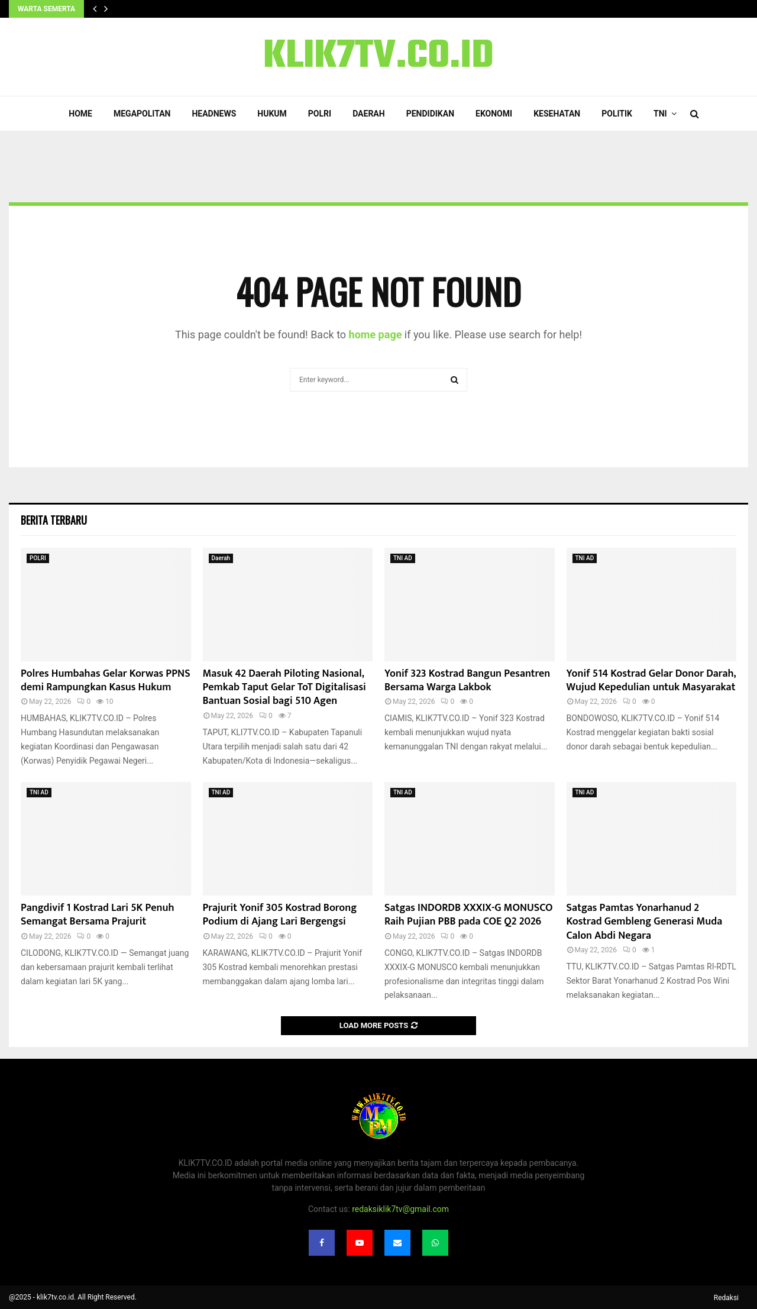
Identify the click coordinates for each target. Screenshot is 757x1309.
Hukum (272, 113)
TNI (660, 113)
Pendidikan (430, 113)
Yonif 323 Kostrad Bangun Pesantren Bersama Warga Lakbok (467, 680)
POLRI (319, 113)
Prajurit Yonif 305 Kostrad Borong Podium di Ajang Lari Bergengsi (280, 914)
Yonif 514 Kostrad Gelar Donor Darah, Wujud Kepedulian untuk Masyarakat (651, 680)
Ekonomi (493, 113)
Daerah (368, 113)
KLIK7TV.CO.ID (378, 56)
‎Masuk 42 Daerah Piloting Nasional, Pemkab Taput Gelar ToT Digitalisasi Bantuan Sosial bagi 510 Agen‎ (284, 687)
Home (80, 113)
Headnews (214, 113)
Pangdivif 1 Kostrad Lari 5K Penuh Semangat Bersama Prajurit (97, 914)
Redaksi (726, 1298)
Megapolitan (142, 113)
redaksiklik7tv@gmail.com (400, 1209)
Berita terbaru (54, 520)
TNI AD (402, 558)
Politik (616, 113)
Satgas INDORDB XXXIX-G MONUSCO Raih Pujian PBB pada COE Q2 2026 (468, 914)
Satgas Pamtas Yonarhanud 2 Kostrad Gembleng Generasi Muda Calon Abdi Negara (645, 922)
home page (375, 334)
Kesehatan (556, 113)
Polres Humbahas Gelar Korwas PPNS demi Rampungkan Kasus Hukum (105, 680)
